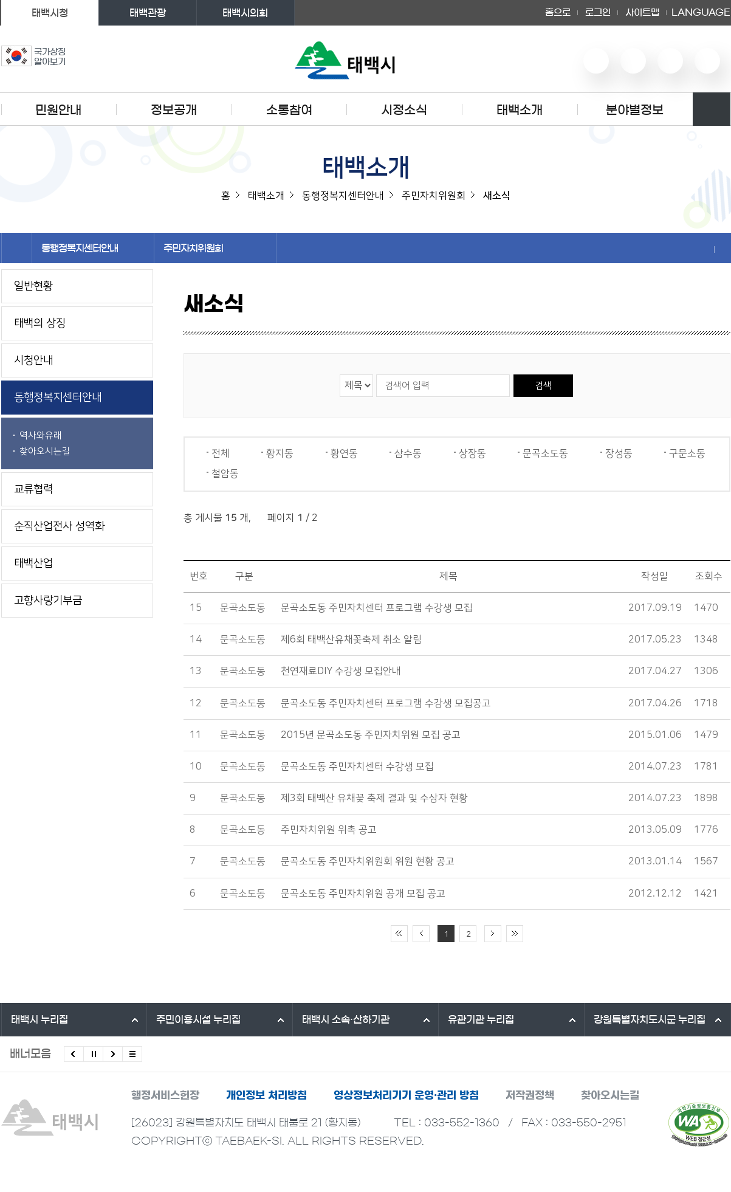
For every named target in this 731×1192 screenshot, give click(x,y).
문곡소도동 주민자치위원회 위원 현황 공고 (368, 861)
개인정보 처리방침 (266, 1095)
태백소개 (519, 110)
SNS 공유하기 (706, 249)
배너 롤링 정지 (93, 1054)
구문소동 (687, 453)
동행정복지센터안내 (93, 248)
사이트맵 (642, 12)
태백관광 (147, 13)
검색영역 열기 (711, 109)
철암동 (225, 473)
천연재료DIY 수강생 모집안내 (341, 671)
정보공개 (174, 110)
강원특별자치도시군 (649, 1019)
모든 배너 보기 (132, 1054)
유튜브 (596, 61)
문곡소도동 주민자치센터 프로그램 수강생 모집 (377, 607)
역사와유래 (40, 435)
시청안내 (33, 360)
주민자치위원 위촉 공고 (329, 829)
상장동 (472, 453)
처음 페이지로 (399, 933)
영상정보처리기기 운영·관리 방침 (406, 1095)
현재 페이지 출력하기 (722, 249)
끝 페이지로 (514, 933)
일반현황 (33, 286)
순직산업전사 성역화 (59, 526)
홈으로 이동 (17, 248)
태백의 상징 (40, 323)
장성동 (619, 453)
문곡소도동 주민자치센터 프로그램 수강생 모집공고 (386, 703)
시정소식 (404, 110)
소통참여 (289, 110)
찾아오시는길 (44, 451)
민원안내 (58, 110)
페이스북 (707, 61)
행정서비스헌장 (165, 1095)
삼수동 (408, 453)
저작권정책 (530, 1095)
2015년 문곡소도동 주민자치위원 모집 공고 (371, 734)
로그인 (598, 12)
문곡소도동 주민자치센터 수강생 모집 (357, 766)
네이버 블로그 (633, 61)
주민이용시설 (198, 1019)
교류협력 (33, 489)
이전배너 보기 (74, 1054)
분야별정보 (635, 110)
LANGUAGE (700, 13)
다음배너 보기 (113, 1054)
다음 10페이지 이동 (492, 933)
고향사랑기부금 (48, 600)
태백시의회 (245, 13)
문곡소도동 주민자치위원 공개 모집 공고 (363, 893)
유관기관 (481, 1019)
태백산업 (33, 563)
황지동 (279, 453)
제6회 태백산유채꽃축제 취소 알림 (351, 639)
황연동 (344, 453)
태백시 (39, 1019)
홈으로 (558, 12)
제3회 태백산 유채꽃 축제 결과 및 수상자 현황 (374, 798)
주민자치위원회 (215, 248)
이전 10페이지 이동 (421, 933)
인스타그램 (670, 61)
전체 (220, 453)
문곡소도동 (545, 453)
